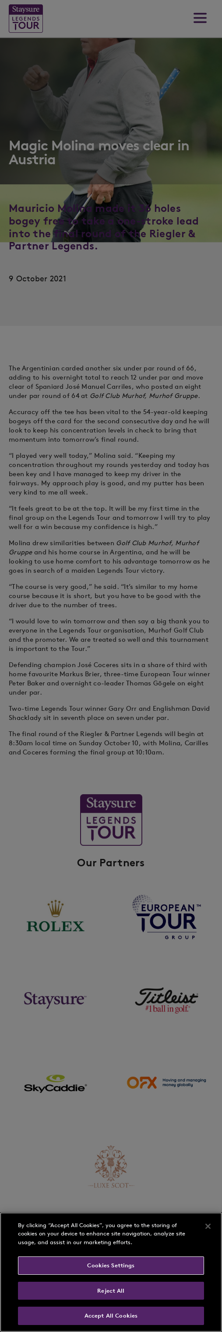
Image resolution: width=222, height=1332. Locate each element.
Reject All (110, 1290)
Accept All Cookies (111, 1315)
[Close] (208, 1226)
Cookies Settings (110, 1265)
